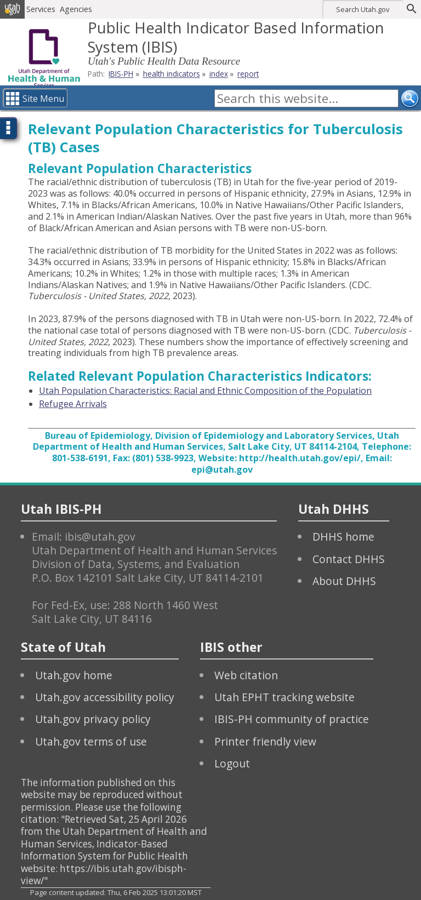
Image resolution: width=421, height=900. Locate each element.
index (218, 73)
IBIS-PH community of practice (291, 719)
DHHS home (343, 536)
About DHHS (344, 581)
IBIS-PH (121, 73)
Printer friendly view (265, 741)
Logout (232, 763)
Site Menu (43, 99)
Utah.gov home (73, 675)
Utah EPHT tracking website (284, 697)
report (248, 73)
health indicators (171, 73)
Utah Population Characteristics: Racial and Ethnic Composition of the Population (205, 391)
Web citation (246, 675)
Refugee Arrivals (73, 404)
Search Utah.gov (362, 9)
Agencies (81, 9)
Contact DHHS (348, 559)
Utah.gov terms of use (91, 741)
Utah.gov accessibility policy (104, 697)
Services (45, 9)
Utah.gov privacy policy (93, 719)
